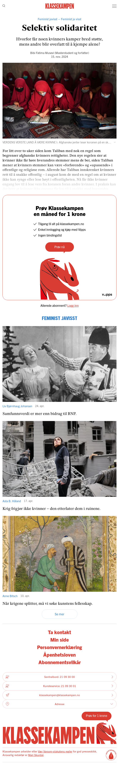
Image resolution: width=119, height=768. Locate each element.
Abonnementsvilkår (59, 662)
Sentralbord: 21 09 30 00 (59, 677)
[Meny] (114, 6)
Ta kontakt (59, 632)
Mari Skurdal (35, 755)
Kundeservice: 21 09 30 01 (59, 686)
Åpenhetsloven (59, 654)
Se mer (59, 614)
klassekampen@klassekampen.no (59, 695)
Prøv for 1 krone (96, 715)
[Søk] (4, 6)
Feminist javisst (47, 19)
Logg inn (73, 305)
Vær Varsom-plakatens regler (55, 751)
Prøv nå (59, 247)
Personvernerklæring (59, 647)
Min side (59, 639)
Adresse (59, 704)
